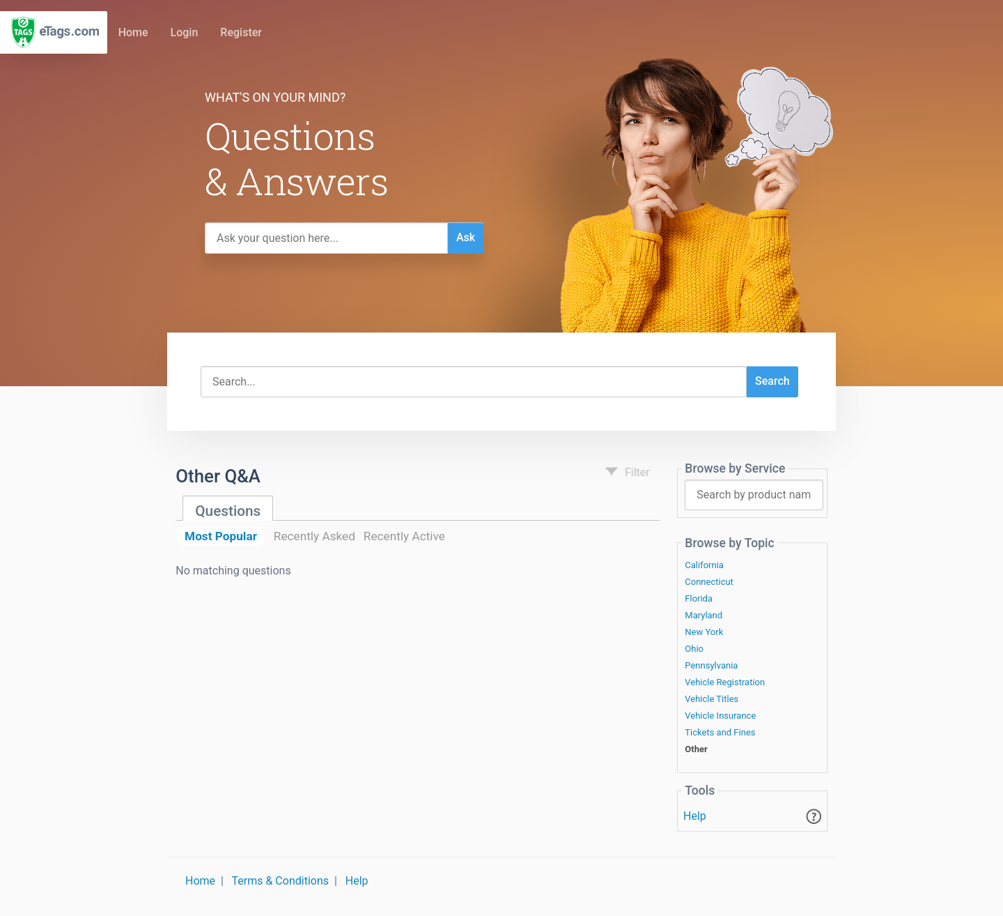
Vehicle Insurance (720, 716)
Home (133, 32)
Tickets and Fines (720, 733)
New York (704, 632)
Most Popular (221, 536)
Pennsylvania (711, 666)
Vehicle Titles (711, 699)
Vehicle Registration (725, 682)
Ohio (694, 649)
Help (694, 816)
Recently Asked (314, 536)
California (704, 565)
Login (185, 32)
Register (241, 32)
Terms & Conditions (280, 880)
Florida (699, 599)
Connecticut (709, 582)
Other (696, 749)
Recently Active (404, 536)
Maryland (703, 615)
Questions (228, 511)
